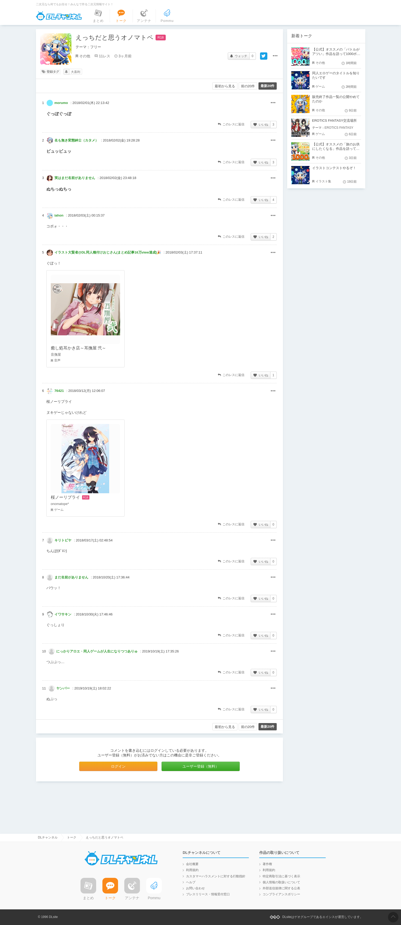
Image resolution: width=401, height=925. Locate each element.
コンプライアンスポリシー (281, 894)
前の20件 (248, 86)
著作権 (267, 864)
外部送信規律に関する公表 (281, 888)
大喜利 (75, 72)
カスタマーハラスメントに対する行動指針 (215, 876)
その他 (84, 56)
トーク (71, 837)
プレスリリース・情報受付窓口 (208, 894)
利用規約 (192, 870)
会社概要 (192, 864)
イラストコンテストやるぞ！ (334, 168)
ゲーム (320, 86)
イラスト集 (323, 181)
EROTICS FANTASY (339, 128)
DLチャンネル (59, 15)
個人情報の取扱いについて (281, 882)
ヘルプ (190, 882)
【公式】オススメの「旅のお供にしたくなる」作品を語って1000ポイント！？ (336, 148)
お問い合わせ (195, 888)
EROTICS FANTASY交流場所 (334, 120)
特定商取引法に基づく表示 (281, 876)
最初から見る (225, 86)
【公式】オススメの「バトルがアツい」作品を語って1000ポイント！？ (336, 53)
